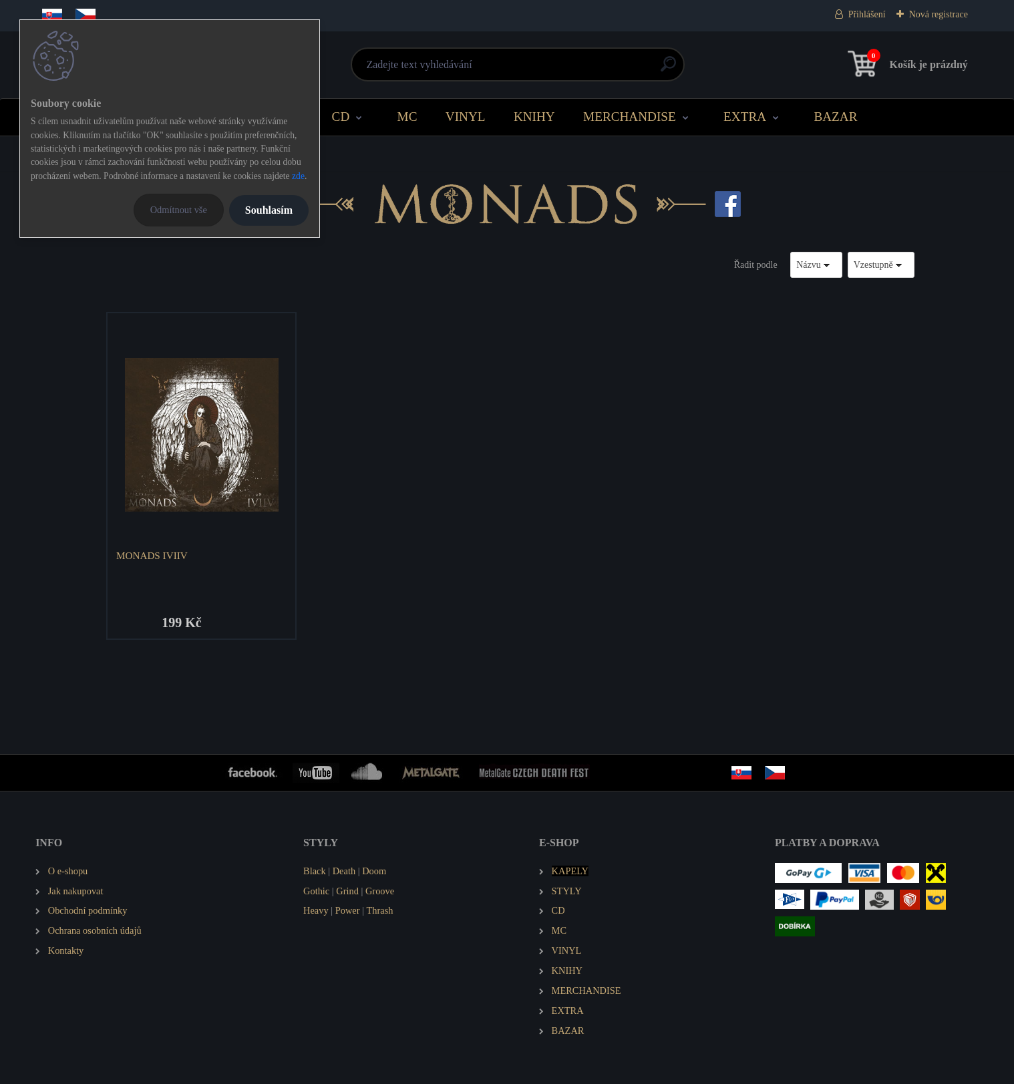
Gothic (316, 891)
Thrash (380, 910)
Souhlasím (269, 210)
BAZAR (835, 117)
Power (347, 910)
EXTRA (744, 117)
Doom (374, 871)
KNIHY (534, 117)
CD (341, 117)
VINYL (466, 117)
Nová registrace (938, 14)
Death (344, 871)
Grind (347, 891)
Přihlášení (867, 14)
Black (314, 871)
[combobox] (816, 265)
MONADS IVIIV (152, 555)
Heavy (316, 910)
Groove (379, 891)
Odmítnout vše (178, 209)
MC (407, 117)
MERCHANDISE (629, 117)
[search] (668, 69)
